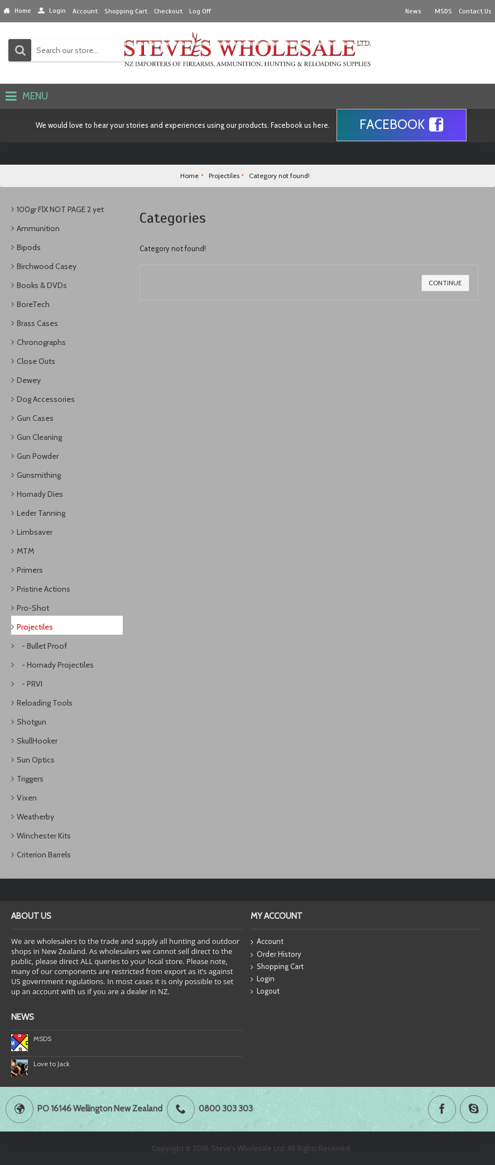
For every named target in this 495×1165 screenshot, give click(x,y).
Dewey (29, 380)
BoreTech (33, 304)
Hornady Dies (40, 494)
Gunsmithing (39, 475)
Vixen (27, 798)
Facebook (401, 125)
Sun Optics (36, 760)
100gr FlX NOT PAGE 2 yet (60, 209)
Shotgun (31, 722)
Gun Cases (35, 418)
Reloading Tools (45, 703)
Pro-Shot (33, 608)
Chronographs (41, 342)
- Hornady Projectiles (55, 665)
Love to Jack (51, 1063)
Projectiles (35, 627)
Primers (30, 570)
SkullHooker (37, 741)
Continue (445, 283)
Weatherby (35, 817)
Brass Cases (37, 323)
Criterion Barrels (44, 855)
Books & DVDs (42, 285)
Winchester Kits (44, 836)
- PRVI (29, 684)
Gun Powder (38, 456)
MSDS (42, 1038)
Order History (276, 955)
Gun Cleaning (39, 437)
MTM (25, 551)
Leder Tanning (41, 513)
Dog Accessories (46, 399)
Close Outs (36, 361)
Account (267, 942)
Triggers (30, 779)
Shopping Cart (277, 967)
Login (263, 979)
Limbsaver (34, 532)
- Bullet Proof (42, 646)
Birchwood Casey (46, 266)
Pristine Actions (43, 589)
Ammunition (38, 228)
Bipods (29, 247)
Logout (265, 991)
